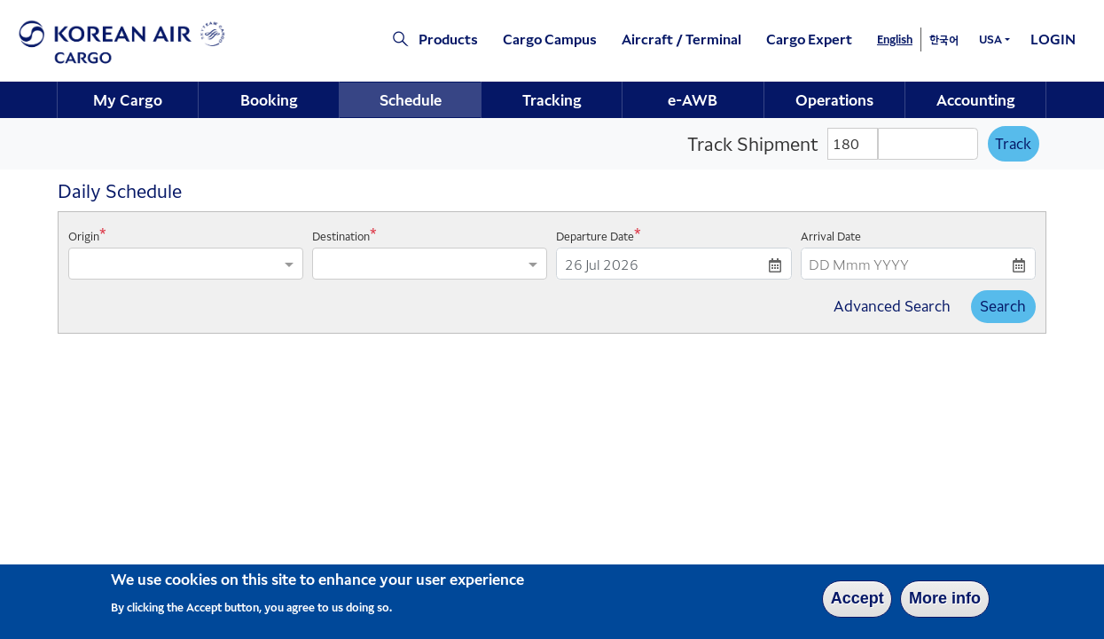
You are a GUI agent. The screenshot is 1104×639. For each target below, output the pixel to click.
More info (945, 602)
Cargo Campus (550, 38)
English (894, 38)
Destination (341, 236)
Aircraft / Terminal (681, 38)
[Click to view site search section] (392, 40)
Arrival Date (831, 236)
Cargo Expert (809, 38)
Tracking (552, 99)
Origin (83, 236)
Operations (834, 99)
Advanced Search (892, 306)
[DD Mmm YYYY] (673, 264)
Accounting (975, 99)
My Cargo (127, 99)
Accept (857, 602)
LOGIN (1053, 38)
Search (1003, 306)
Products (448, 38)
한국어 (944, 39)
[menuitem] (128, 100)
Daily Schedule (120, 190)
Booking (269, 99)
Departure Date (595, 236)
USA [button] (990, 38)
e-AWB (692, 99)
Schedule (411, 99)
